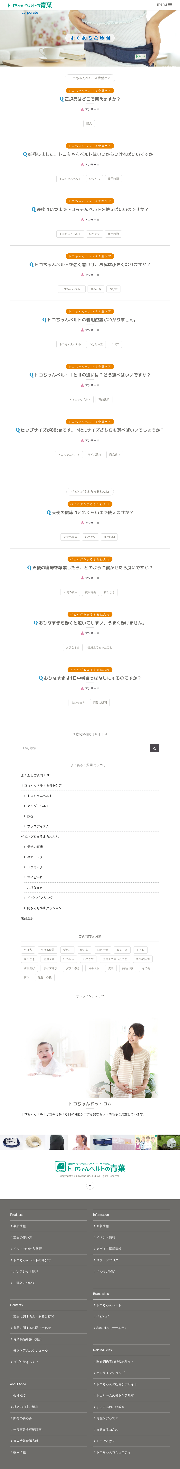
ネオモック (35, 857)
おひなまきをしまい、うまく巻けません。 (93, 623)
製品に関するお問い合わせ (32, 1327)
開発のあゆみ (22, 1418)
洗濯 (111, 968)
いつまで (94, 233)
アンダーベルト (38, 806)
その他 (146, 968)
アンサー (92, 109)
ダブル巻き (73, 968)
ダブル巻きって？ (25, 1362)
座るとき (95, 289)
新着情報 (102, 1226)
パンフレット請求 (25, 1271)
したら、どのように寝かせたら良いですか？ (92, 568)
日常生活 (102, 949)
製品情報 (19, 1226)
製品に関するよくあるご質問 (33, 1316)
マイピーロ (35, 877)
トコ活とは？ (105, 1441)
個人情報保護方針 (25, 1441)
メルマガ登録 (105, 1271)
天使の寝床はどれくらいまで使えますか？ (93, 512)
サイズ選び (94, 454)
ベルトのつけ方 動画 (27, 1248)
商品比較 (104, 399)
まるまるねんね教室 (110, 1407)
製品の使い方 (22, 1237)
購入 (89, 123)
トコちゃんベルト (70, 178)
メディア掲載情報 (108, 1248)
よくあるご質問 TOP (35, 775)
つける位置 (96, 344)
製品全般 (27, 918)
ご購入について (24, 1282)
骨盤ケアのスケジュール (30, 1350)
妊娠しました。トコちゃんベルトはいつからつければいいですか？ (92, 154)
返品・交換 (45, 977)
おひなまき (73, 647)
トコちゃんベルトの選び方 (32, 1260)
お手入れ (93, 968)
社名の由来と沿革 (25, 1407)
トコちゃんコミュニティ (113, 1452)
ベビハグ (102, 1316)
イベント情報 (105, 1237)
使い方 (84, 949)
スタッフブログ (107, 1260)
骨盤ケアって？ (107, 1418)
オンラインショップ (110, 1372)
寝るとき (109, 592)
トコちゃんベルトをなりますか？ (92, 264)
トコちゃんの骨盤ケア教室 (115, 1395)
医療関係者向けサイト (88, 734)
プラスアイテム (38, 826)
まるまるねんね (107, 1429)
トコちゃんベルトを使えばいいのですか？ (93, 209)
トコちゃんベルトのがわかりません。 (92, 320)
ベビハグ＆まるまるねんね (40, 836)
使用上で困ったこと (100, 647)
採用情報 (19, 1452)
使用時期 (113, 178)
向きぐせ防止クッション (44, 908)
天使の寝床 (70, 537)
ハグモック (35, 867)
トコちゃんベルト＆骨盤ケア (41, 785)
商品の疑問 (100, 702)
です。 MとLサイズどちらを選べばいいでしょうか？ (92, 430)
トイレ (141, 949)
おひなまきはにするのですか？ (92, 678)
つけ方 (113, 289)
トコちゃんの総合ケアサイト (116, 1384)
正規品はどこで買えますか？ (93, 99)
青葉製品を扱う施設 (27, 1339)
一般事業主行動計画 (27, 1429)
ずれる (67, 949)
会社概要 (19, 1395)
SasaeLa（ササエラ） (112, 1327)
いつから (94, 178)
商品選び (114, 454)
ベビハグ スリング (40, 897)
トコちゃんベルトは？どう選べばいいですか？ (92, 375)
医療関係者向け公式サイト (115, 1361)
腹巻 (30, 816)
